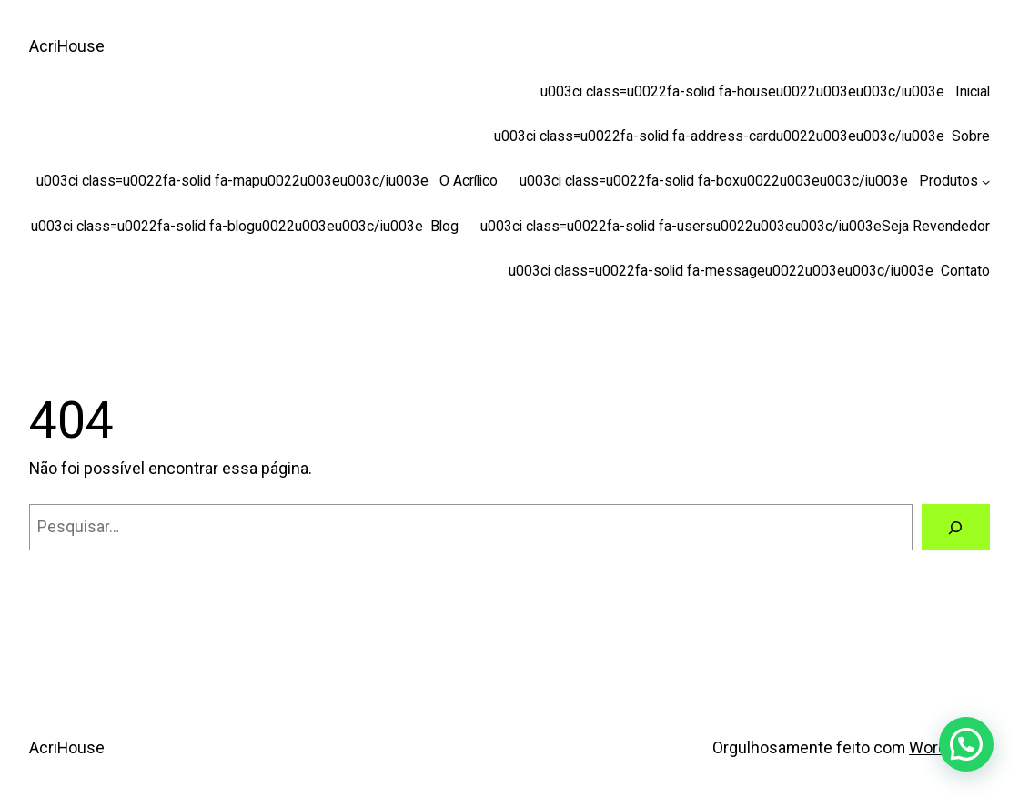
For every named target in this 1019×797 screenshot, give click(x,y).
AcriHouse (67, 45)
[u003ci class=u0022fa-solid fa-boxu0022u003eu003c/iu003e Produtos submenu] (986, 181)
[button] (966, 744)
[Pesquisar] (956, 527)
